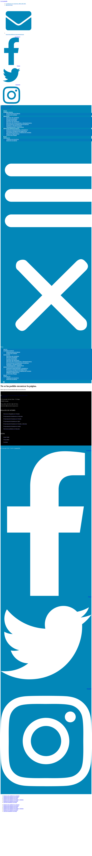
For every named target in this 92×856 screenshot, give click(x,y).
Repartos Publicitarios (12, 134)
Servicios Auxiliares (11, 119)
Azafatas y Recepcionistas (14, 364)
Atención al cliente (11, 140)
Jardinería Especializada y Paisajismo (17, 130)
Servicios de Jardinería (12, 121)
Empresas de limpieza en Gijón (10, 798)
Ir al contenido (4, 1)
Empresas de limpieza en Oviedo (11, 797)
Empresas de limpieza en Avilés (10, 801)
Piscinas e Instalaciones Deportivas (16, 131)
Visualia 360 (17, 448)
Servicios (6, 116)
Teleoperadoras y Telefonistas (15, 365)
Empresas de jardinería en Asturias (11, 795)
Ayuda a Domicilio (11, 120)
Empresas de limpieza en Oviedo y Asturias (13, 799)
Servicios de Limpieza (12, 117)
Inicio (5, 349)
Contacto (6, 138)
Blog (5, 375)
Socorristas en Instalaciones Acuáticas (17, 124)
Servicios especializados (11, 128)
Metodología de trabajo (13, 113)
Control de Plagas (11, 135)
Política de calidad (11, 115)
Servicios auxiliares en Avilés (10, 802)
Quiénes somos (8, 112)
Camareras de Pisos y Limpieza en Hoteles (18, 132)
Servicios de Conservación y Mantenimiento (19, 123)
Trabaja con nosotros (12, 139)
